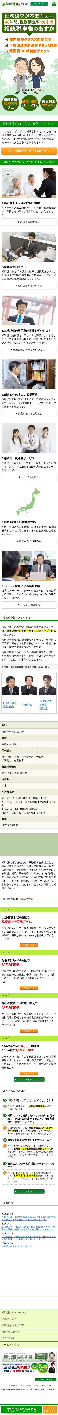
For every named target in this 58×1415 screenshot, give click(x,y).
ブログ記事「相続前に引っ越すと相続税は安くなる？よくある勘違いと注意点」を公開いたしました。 (29, 1237)
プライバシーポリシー (42, 1385)
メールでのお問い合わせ (49, 1410)
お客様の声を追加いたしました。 (18, 1246)
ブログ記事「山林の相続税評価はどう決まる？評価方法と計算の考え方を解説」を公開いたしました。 (29, 1218)
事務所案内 (13, 1385)
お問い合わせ (25, 1385)
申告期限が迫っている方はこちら (29, 151)
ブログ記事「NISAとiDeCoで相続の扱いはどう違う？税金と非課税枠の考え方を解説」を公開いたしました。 (29, 1228)
